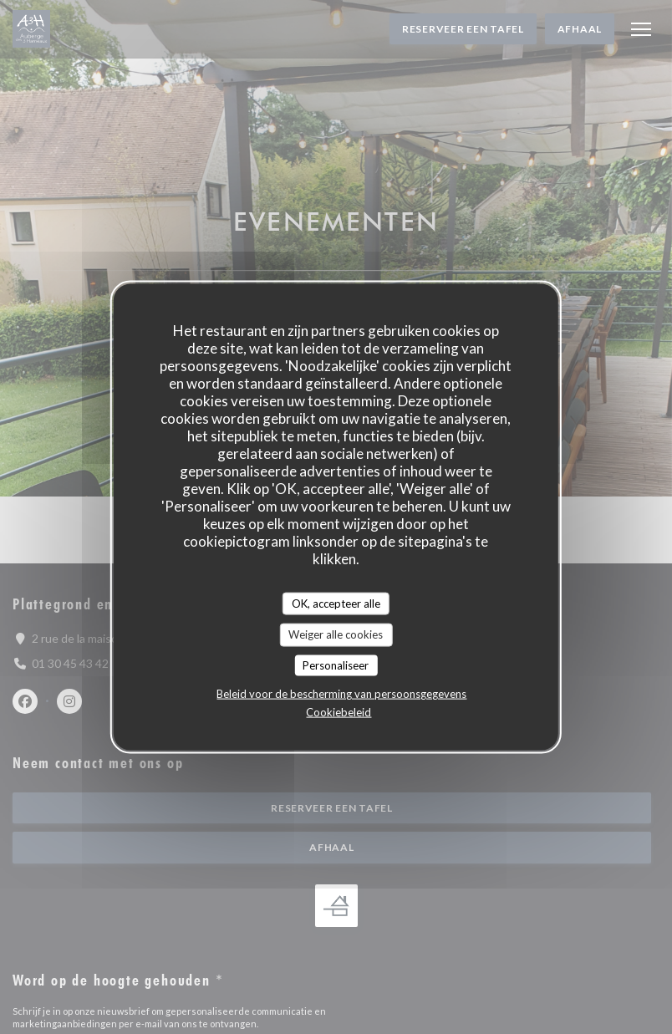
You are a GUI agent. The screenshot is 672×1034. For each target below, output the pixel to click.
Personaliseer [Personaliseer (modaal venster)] (336, 664)
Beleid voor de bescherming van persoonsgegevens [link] (341, 693)
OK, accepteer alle (336, 602)
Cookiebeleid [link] (338, 712)
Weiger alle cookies (335, 634)
